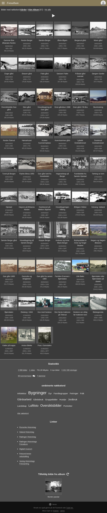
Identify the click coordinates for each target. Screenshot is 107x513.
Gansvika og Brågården (27, 277)
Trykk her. (69, 508)
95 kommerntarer (24, 376)
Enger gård (8, 74)
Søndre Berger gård (9, 240)
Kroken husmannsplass (44, 141)
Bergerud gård (80, 40)
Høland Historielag (26, 432)
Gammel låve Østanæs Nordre (9, 41)
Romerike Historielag (27, 427)
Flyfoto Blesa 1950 (26, 174)
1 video (32, 370)
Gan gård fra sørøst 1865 (44, 277)
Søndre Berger (44, 40)
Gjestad (9, 207)
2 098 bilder (22, 370)
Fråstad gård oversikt (80, 75)
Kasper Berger (44, 240)
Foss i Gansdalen (45, 345)
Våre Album (33, 10)
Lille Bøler (80, 276)
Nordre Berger (26, 40)
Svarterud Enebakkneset (98, 141)
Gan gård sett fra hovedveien (44, 175)
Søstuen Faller (62, 74)
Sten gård (27, 107)
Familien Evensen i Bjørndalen (62, 277)
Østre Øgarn (62, 40)
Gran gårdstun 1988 (62, 107)
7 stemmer (41, 376)
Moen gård (98, 40)
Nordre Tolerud (9, 140)
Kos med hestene (45, 312)
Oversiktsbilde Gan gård (8, 108)
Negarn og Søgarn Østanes (98, 241)
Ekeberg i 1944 (27, 312)
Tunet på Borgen (9, 174)
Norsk (53, 504)
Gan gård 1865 (9, 276)
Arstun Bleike (26, 345)
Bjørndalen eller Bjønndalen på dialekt (98, 278)
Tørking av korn (98, 174)
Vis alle (48, 10)
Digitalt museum (25, 449)
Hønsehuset (27, 140)
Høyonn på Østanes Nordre (27, 208)
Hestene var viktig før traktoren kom (80, 313)
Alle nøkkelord (23, 413)
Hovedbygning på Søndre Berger (27, 241)
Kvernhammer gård (62, 140)
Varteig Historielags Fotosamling (27, 462)
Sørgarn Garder (98, 74)
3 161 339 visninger (69, 370)
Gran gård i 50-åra (80, 107)
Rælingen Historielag (27, 437)
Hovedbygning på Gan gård (45, 108)
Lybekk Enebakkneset (80, 141)
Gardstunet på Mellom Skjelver (44, 208)
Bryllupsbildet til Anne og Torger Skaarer (80, 243)
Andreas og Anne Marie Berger (62, 241)
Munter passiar (53, 497)
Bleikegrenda (98, 312)
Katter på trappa (9, 345)
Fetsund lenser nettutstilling (25, 455)
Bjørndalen (9, 312)
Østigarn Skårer (80, 207)
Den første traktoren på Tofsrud (62, 313)
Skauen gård (27, 74)
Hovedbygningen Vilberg (62, 208)
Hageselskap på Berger (62, 175)
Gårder (23, 10)
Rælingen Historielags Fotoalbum (28, 443)
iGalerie (56, 511)
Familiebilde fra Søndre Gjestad (80, 175)
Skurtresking (98, 107)
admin (62, 511)
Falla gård (45, 74)
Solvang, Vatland (98, 207)
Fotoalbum (13, 3)
